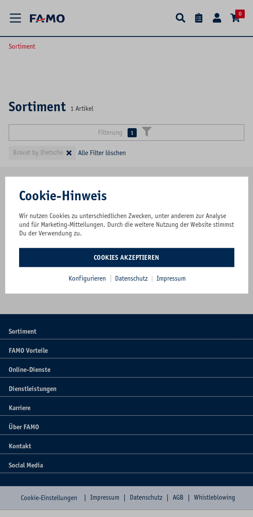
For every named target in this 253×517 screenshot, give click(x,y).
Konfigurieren (87, 278)
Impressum (171, 278)
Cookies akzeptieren (127, 258)
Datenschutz (132, 278)
